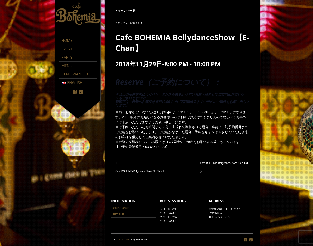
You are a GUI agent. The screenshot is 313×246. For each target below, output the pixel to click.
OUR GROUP (121, 208)
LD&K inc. (124, 239)
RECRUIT (118, 214)
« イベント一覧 (125, 10)
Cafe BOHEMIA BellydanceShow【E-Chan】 (141, 168)
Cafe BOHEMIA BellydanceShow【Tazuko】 (223, 165)
